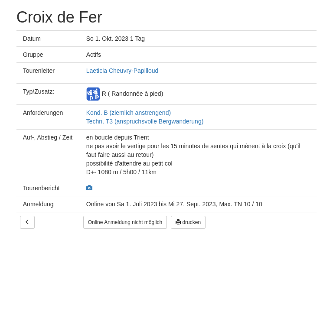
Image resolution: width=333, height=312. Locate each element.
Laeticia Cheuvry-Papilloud (122, 70)
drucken (188, 222)
